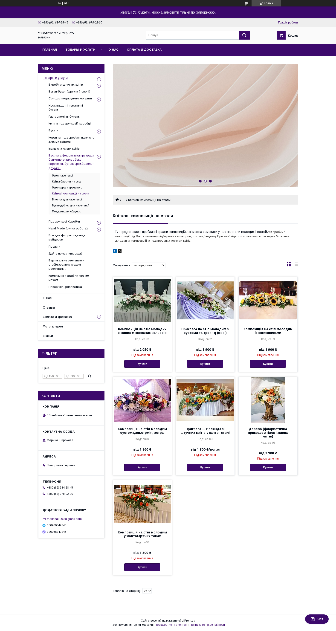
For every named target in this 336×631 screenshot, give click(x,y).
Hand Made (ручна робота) (68, 228)
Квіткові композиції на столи (70, 193)
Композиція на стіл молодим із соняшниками (268, 331)
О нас (113, 49)
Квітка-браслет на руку (66, 181)
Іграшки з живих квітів (64, 148)
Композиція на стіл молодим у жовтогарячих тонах (142, 534)
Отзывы (49, 307)
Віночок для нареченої (67, 199)
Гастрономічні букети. (64, 116)
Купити (142, 363)
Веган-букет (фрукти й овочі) (69, 91)
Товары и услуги (80, 49)
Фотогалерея (53, 326)
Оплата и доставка (144, 49)
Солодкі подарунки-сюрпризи (70, 98)
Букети (53, 130)
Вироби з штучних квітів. (66, 84)
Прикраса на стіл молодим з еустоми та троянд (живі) (205, 331)
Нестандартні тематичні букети (66, 107)
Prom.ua (189, 620)
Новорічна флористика (65, 287)
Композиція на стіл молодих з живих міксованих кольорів (142, 331)
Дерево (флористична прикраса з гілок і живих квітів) (268, 432)
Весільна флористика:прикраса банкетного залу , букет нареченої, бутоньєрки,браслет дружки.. (71, 162)
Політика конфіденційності (207, 624)
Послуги (54, 246)
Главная (49, 49)
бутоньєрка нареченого (67, 187)
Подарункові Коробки (64, 221)
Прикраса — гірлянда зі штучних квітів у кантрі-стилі (205, 430)
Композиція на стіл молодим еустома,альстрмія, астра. (142, 430)
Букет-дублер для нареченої (70, 205)
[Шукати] (244, 35)
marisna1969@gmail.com (64, 519)
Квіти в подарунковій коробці (70, 123)
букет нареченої (62, 175)
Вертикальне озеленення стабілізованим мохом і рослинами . (66, 264)
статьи (48, 336)
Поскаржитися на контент (171, 624)
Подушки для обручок (66, 211)
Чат (317, 619)
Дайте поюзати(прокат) (65, 253)
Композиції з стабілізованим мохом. (69, 278)
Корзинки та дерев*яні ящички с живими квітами (71, 139)
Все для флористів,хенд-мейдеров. (67, 237)
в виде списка (296, 265)
